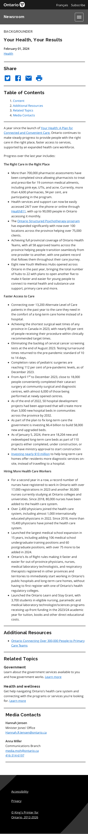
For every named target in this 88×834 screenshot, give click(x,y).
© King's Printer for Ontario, (25, 814)
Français (62, 5)
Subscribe (78, 5)
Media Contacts (24, 115)
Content (18, 101)
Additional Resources (28, 106)
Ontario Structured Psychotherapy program (48, 221)
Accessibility (19, 791)
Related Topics (23, 110)
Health (8, 54)
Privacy (16, 801)
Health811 (18, 211)
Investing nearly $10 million (30, 454)
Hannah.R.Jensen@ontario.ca (26, 732)
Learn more (53, 677)
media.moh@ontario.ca (22, 751)
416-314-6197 (14, 755)
